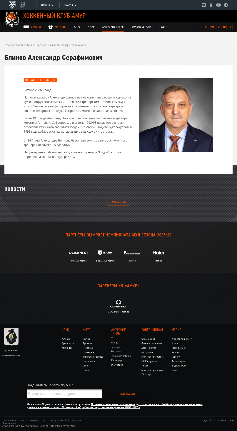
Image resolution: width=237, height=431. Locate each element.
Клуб (77, 26)
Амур (91, 26)
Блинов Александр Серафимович (66, 45)
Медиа (162, 26)
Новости (176, 357)
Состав (86, 339)
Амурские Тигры (113, 26)
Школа (86, 370)
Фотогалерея (178, 361)
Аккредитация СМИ (182, 339)
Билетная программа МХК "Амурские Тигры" (152, 361)
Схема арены (148, 339)
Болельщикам (141, 26)
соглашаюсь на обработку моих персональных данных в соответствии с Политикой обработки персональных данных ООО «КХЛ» (115, 405)
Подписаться (127, 394)
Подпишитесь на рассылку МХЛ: (50, 385)
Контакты (67, 348)
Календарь (88, 352)
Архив (175, 343)
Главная (9, 45)
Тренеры (87, 343)
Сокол (86, 365)
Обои (174, 370)
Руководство (68, 343)
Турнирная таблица (93, 357)
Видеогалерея (179, 365)
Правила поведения (151, 343)
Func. (232, 420)
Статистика (89, 361)
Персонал (41, 45)
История (66, 339)
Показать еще (118, 202)
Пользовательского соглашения (113, 404)
